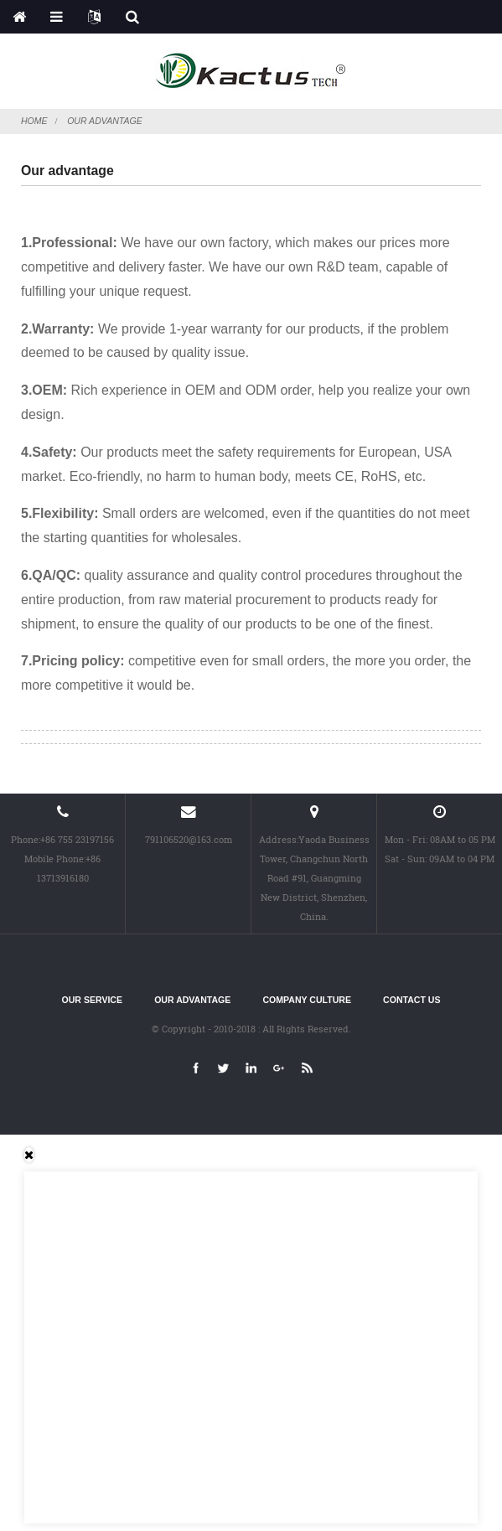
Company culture (307, 1000)
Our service (92, 1000)
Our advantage (104, 121)
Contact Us (411, 1000)
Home (34, 121)
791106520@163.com (188, 839)
